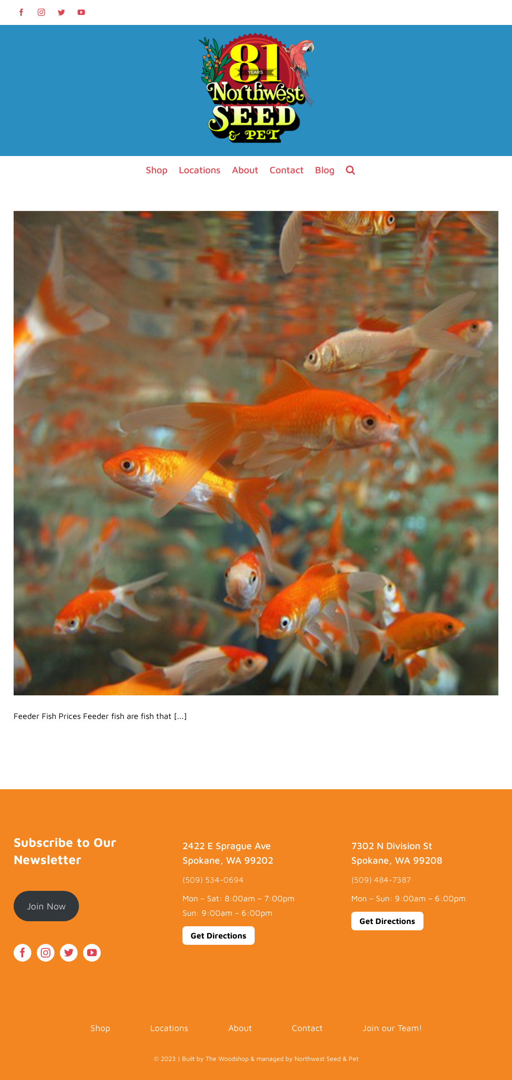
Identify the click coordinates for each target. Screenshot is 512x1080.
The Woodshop (227, 1058)
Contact (307, 1028)
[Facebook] (22, 953)
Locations (169, 1028)
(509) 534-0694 (213, 880)
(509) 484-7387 (381, 880)
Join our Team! (392, 1028)
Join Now (46, 905)
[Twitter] (69, 953)
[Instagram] (45, 953)
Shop (100, 1028)
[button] (350, 169)
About (240, 1028)
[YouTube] (92, 953)
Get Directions (218, 935)
